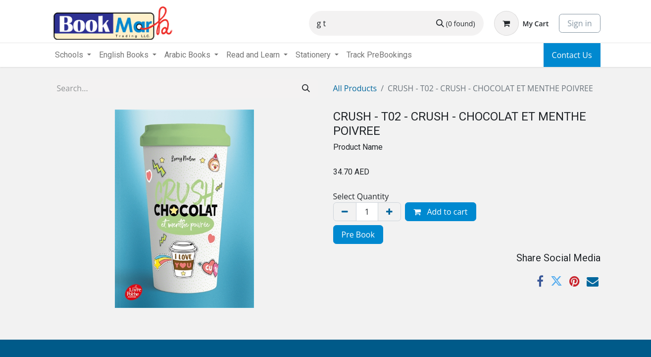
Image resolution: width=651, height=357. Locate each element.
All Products (355, 88)
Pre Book (358, 234)
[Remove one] (344, 211)
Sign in (579, 23)
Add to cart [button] (440, 211)
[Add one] (389, 211)
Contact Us (572, 55)
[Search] (456, 23)
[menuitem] (379, 55)
